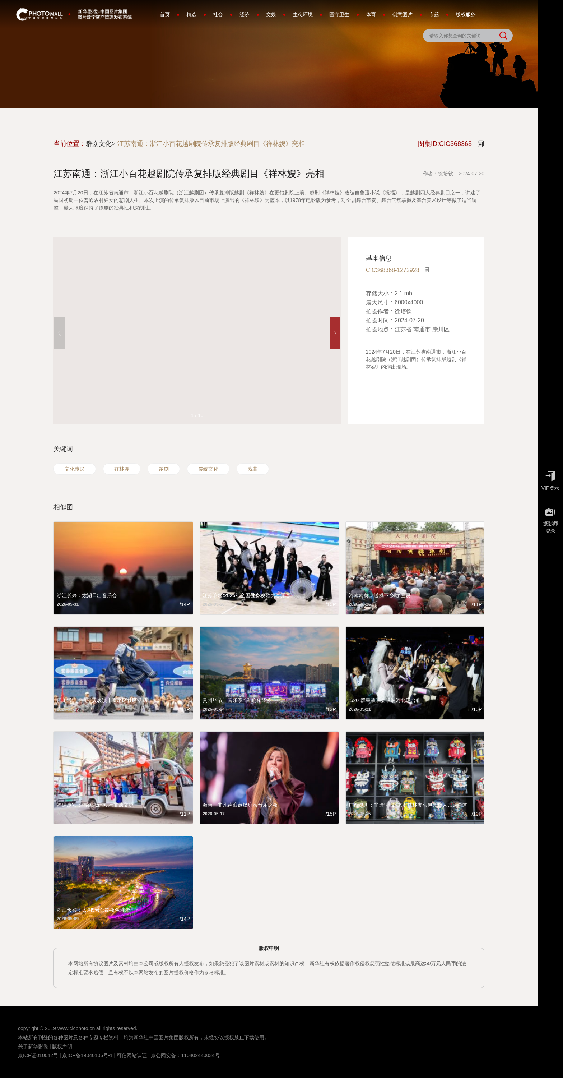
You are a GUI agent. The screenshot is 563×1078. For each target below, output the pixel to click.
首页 (165, 14)
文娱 (271, 14)
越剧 (164, 469)
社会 (218, 14)
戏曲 (253, 469)
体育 (371, 14)
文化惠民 (75, 469)
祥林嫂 (121, 469)
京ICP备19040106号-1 (87, 1055)
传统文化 (208, 469)
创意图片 (402, 14)
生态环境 (303, 14)
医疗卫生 (339, 14)
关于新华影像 (33, 1046)
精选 (191, 14)
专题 (434, 14)
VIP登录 (550, 479)
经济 (244, 14)
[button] (335, 333)
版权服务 (466, 14)
